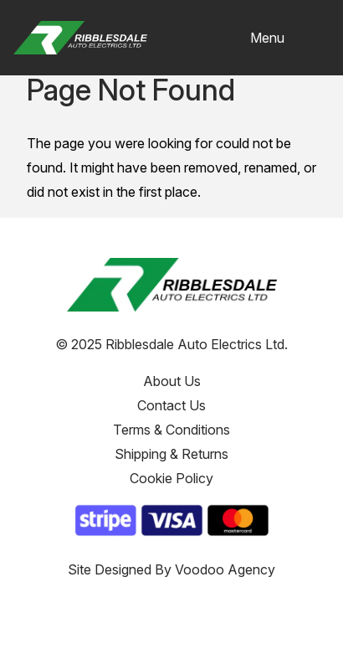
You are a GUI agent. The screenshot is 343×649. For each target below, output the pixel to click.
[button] (290, 37)
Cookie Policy (171, 478)
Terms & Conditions (171, 429)
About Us (172, 381)
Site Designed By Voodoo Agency (171, 569)
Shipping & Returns (171, 454)
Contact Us (171, 405)
